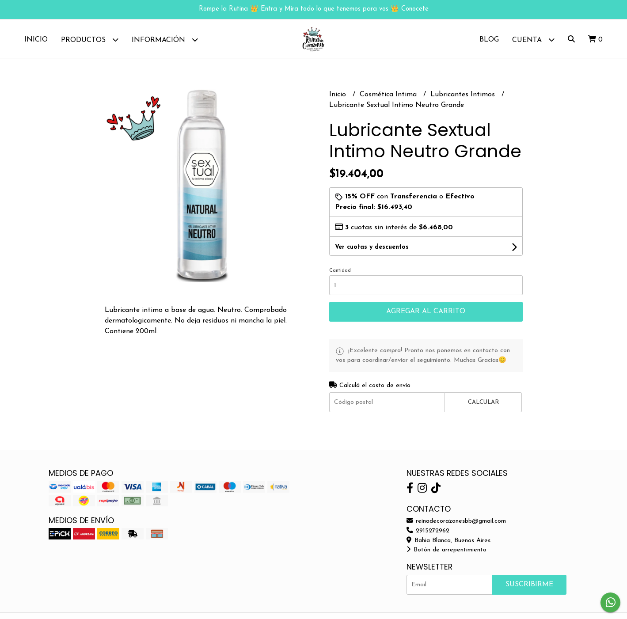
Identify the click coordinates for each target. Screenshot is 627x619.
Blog (489, 39)
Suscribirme (529, 585)
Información (165, 39)
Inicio (36, 39)
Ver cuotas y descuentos (372, 248)
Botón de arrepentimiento (446, 551)
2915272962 (428, 532)
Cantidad (340, 272)
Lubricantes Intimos (463, 95)
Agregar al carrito (425, 312)
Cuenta (533, 39)
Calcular (483, 403)
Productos (89, 39)
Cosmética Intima (389, 95)
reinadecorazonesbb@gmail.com (456, 522)
